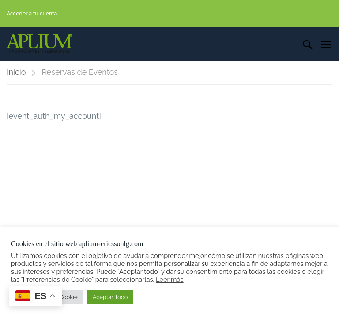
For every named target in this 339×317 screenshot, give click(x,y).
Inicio (16, 72)
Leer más (170, 279)
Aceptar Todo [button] (110, 297)
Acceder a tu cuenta (32, 14)
